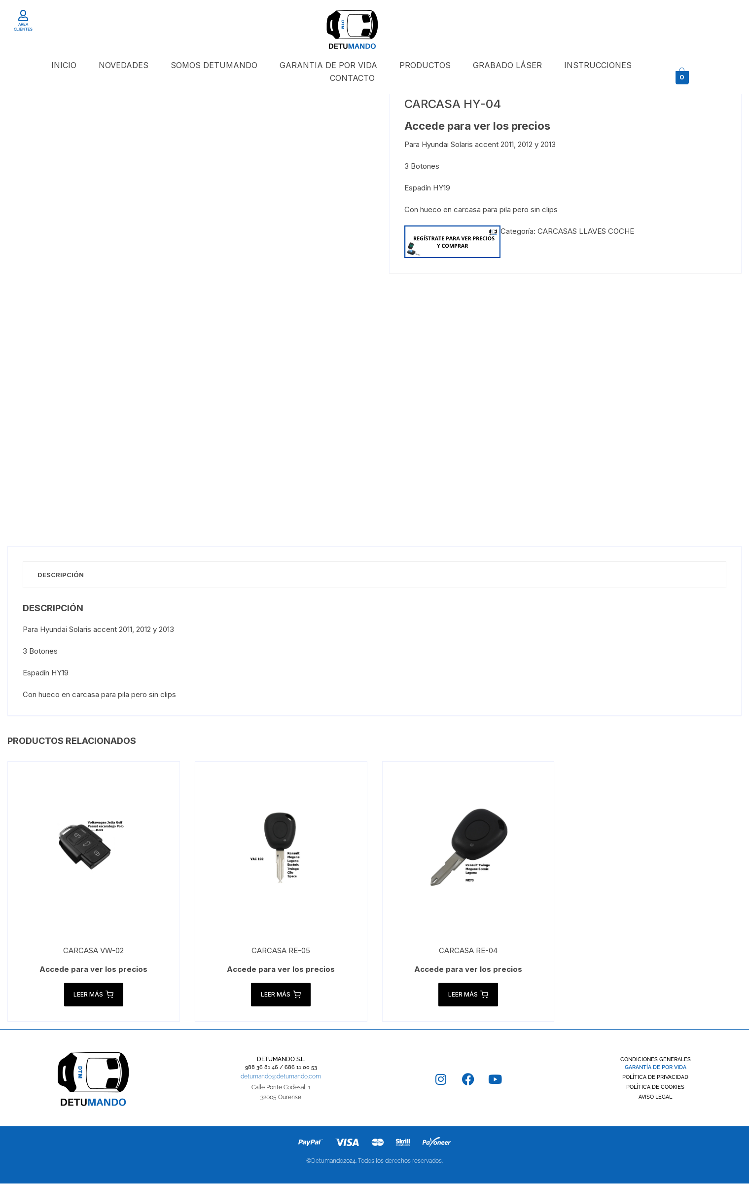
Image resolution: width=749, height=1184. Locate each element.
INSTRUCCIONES (598, 65)
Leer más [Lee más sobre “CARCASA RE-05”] (281, 995)
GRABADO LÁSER (507, 65)
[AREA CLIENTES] (23, 15)
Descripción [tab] (61, 575)
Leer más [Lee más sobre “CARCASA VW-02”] (93, 995)
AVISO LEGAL (655, 1097)
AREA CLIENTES (23, 27)
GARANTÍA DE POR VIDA (655, 1068)
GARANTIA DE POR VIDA (328, 65)
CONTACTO (352, 78)
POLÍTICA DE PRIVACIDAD (655, 1077)
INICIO (63, 65)
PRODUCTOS (425, 65)
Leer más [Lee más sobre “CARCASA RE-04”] (468, 995)
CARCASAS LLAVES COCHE (585, 231)
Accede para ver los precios (477, 125)
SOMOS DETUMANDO (214, 65)
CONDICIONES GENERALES (655, 1060)
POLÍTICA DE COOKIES (655, 1087)
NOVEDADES (123, 65)
